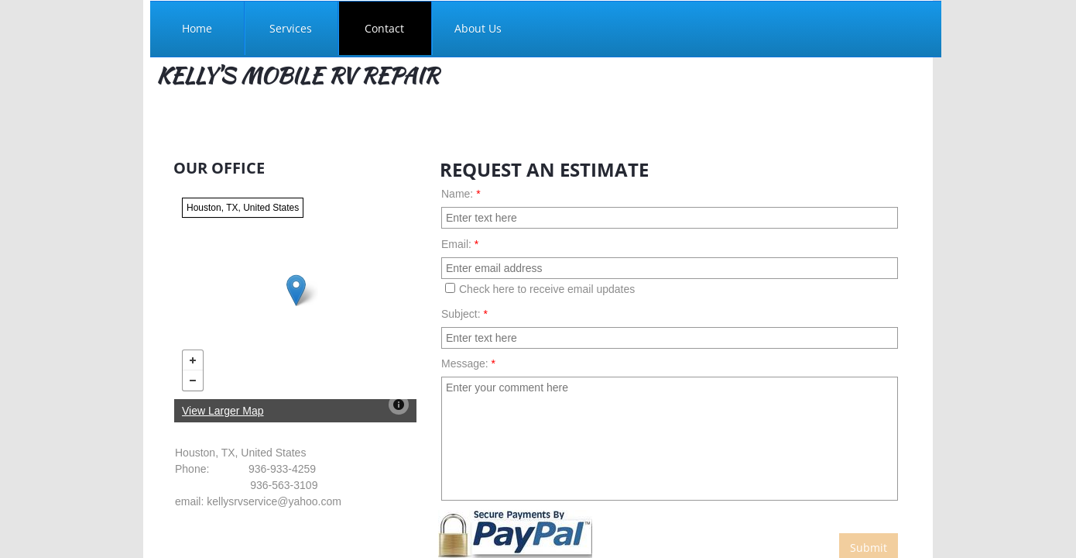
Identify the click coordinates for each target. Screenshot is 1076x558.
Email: (459, 244)
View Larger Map (223, 411)
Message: (468, 363)
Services (290, 28)
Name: (461, 194)
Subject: (464, 314)
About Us (478, 28)
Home (197, 28)
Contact (384, 28)
